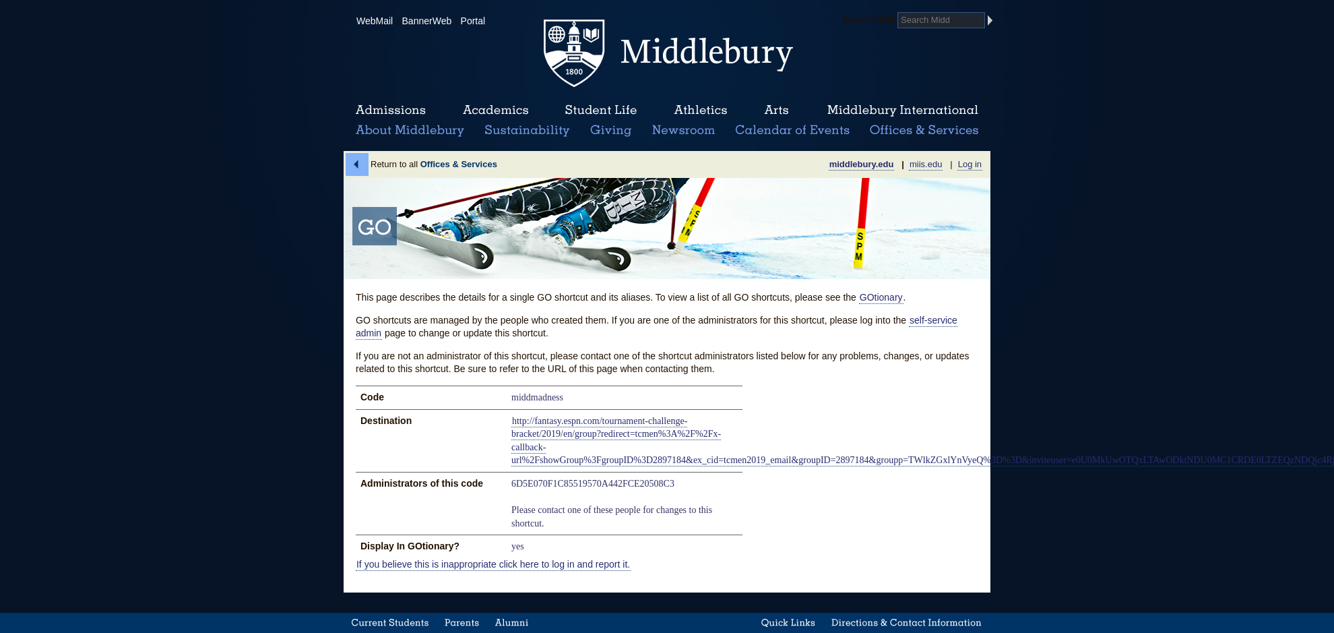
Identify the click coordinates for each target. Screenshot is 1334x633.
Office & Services (924, 131)
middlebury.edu (861, 164)
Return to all (434, 164)
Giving (608, 131)
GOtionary (881, 297)
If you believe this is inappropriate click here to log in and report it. (493, 564)
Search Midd (868, 19)
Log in (970, 164)
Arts (776, 110)
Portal (473, 21)
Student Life (601, 110)
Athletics (700, 110)
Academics (495, 110)
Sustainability (526, 131)
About (410, 131)
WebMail (374, 21)
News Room (683, 131)
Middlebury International (902, 110)
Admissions (391, 110)
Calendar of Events (795, 131)
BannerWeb (427, 21)
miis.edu (926, 164)
